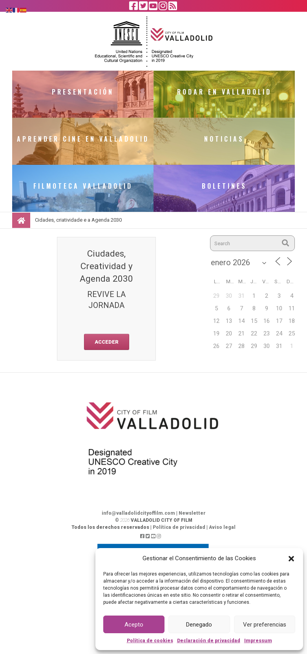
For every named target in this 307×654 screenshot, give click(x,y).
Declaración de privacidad (208, 640)
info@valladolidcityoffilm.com (138, 513)
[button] (291, 558)
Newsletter (192, 513)
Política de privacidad (179, 527)
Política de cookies (150, 640)
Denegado (199, 624)
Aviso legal (222, 527)
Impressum (258, 640)
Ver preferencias (264, 624)
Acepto (133, 624)
